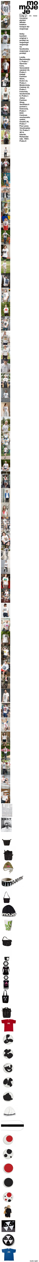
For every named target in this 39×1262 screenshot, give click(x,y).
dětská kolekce (23, 23)
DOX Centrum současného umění (25, 116)
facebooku (24, 49)
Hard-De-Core (23, 65)
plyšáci (23, 20)
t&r (28, 27)
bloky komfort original (23, 36)
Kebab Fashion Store (23, 76)
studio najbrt (34, 1261)
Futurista (24, 92)
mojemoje (24, 29)
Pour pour (24, 126)
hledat (35, 16)
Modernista (25, 85)
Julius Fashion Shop (23, 100)
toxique (23, 27)
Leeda (22, 57)
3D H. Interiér (23, 133)
